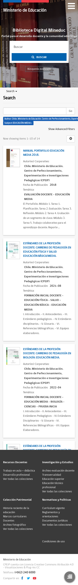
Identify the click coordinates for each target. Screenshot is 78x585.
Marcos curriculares (15, 516)
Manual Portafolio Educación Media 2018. (43, 153)
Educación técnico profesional (52, 485)
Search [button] (11, 91)
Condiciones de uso (53, 541)
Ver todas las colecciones (18, 479)
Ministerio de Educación (24, 10)
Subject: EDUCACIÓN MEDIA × (18, 123)
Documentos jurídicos (55, 521)
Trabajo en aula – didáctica (19, 471)
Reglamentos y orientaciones (51, 514)
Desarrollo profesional (16, 475)
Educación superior (53, 479)
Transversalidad (51, 475)
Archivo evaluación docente (58, 471)
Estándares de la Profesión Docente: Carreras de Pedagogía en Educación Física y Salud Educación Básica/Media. (47, 249)
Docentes (8, 521)
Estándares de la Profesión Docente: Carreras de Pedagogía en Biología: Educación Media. (47, 353)
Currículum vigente (53, 508)
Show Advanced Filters (61, 129)
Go (70, 111)
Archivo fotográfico (14, 525)
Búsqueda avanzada (39, 69)
